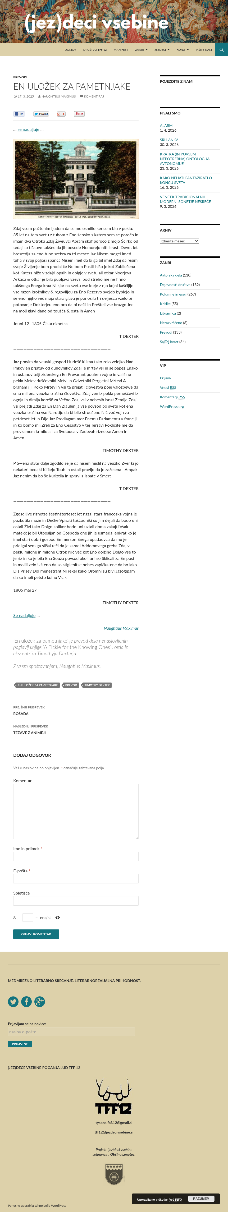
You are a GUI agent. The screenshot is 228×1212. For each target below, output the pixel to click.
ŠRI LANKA (169, 139)
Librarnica (168, 313)
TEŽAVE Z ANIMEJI (76, 729)
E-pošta (21, 870)
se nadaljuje (28, 129)
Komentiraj (94, 96)
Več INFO (175, 1199)
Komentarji (172, 397)
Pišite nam (204, 49)
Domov (70, 49)
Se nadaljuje (24, 615)
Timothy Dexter (97, 685)
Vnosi (168, 387)
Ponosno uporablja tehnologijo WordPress (37, 1206)
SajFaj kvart (169, 341)
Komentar (22, 780)
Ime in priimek (27, 848)
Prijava (165, 378)
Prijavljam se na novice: (27, 1023)
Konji (181, 49)
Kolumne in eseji (173, 294)
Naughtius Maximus (59, 96)
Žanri (139, 49)
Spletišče (21, 892)
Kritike (165, 303)
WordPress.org (172, 406)
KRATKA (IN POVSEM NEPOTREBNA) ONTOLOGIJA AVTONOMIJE (184, 159)
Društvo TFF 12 (95, 49)
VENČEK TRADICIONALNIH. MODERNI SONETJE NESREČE (185, 199)
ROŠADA (76, 710)
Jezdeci (160, 49)
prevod (71, 685)
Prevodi (20, 77)
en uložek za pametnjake (38, 685)
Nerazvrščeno (171, 322)
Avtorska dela (171, 275)
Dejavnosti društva (175, 284)
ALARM (166, 125)
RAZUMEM (201, 1199)
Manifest (121, 49)
